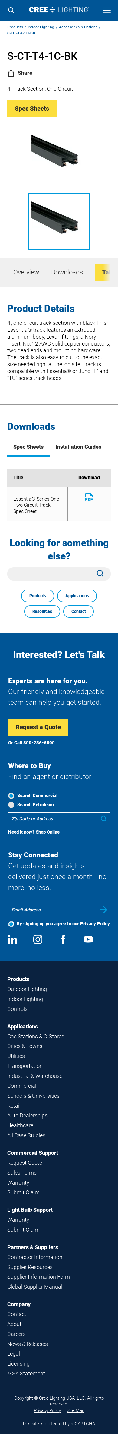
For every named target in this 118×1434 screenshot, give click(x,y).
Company (19, 1304)
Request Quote (24, 1163)
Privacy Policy (95, 923)
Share (19, 73)
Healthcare (20, 1125)
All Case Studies (26, 1135)
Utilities (16, 1056)
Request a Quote (38, 727)
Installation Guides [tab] (78, 447)
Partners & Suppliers (32, 1247)
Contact (78, 611)
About (14, 1324)
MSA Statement (26, 1373)
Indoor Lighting (41, 27)
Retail (14, 1106)
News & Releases (27, 1344)
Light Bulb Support (30, 1210)
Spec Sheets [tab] (28, 447)
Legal (13, 1353)
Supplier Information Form (38, 1277)
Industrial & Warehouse (34, 1076)
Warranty (18, 1182)
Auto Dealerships (27, 1115)
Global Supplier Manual (34, 1287)
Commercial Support (32, 1153)
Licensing (18, 1363)
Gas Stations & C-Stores (35, 1036)
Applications (77, 595)
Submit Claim (23, 1192)
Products (15, 27)
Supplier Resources (30, 1267)
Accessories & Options (78, 27)
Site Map (75, 1410)
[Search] (11, 10)
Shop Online (48, 832)
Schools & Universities (33, 1096)
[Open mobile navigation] (107, 10)
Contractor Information (34, 1257)
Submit (104, 910)
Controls (17, 1009)
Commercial (21, 1086)
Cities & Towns (24, 1046)
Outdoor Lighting (27, 989)
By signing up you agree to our (63, 923)
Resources (42, 611)
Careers (16, 1334)
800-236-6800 (39, 742)
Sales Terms (22, 1173)
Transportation (25, 1066)
